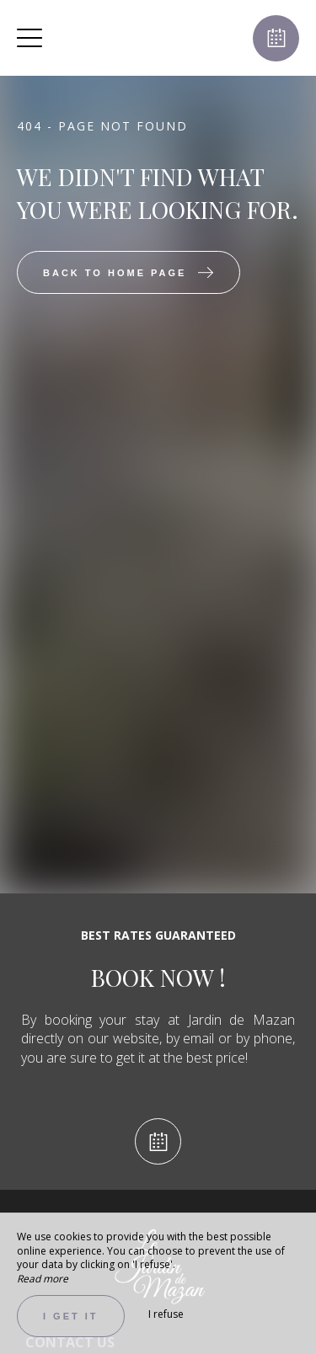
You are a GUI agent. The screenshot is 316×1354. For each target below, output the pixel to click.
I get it (71, 1316)
